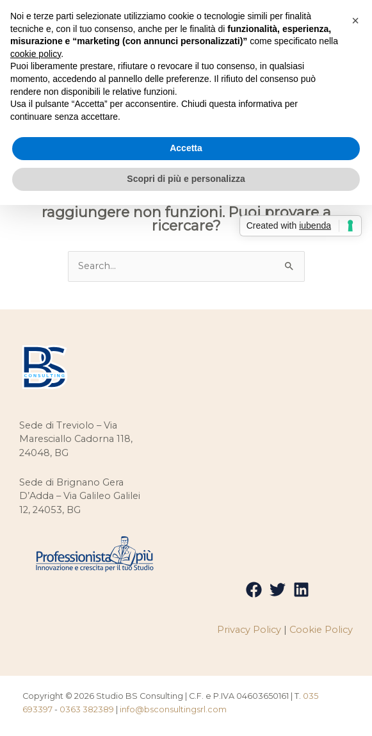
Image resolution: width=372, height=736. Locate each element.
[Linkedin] (301, 591)
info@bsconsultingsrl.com (173, 710)
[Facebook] (254, 591)
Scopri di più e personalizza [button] (186, 179)
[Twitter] (278, 591)
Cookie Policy (321, 631)
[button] (355, 20)
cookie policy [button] (35, 54)
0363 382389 (87, 710)
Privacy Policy (249, 631)
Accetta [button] (186, 148)
